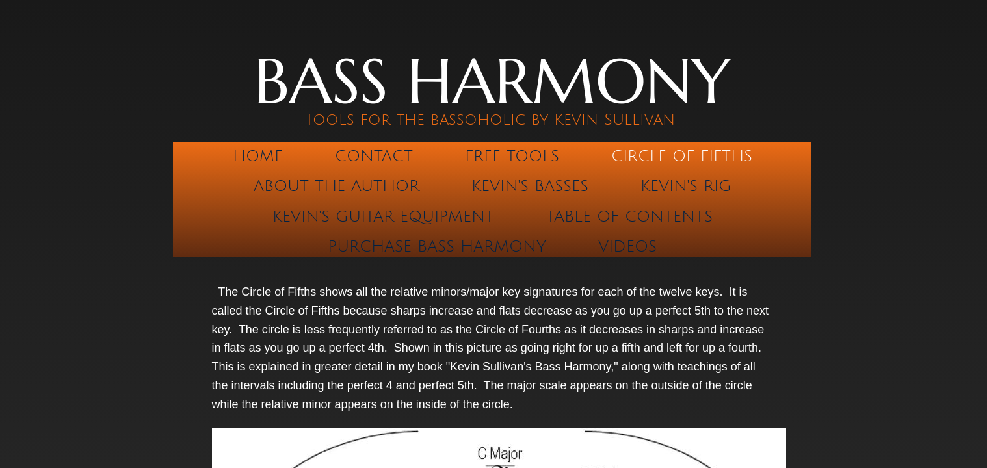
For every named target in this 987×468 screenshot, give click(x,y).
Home (258, 156)
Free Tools (512, 156)
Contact (374, 156)
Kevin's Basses (529, 185)
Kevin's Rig (685, 185)
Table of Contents (629, 216)
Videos (627, 246)
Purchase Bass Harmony (437, 246)
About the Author (336, 185)
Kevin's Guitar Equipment (383, 216)
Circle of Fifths (681, 156)
